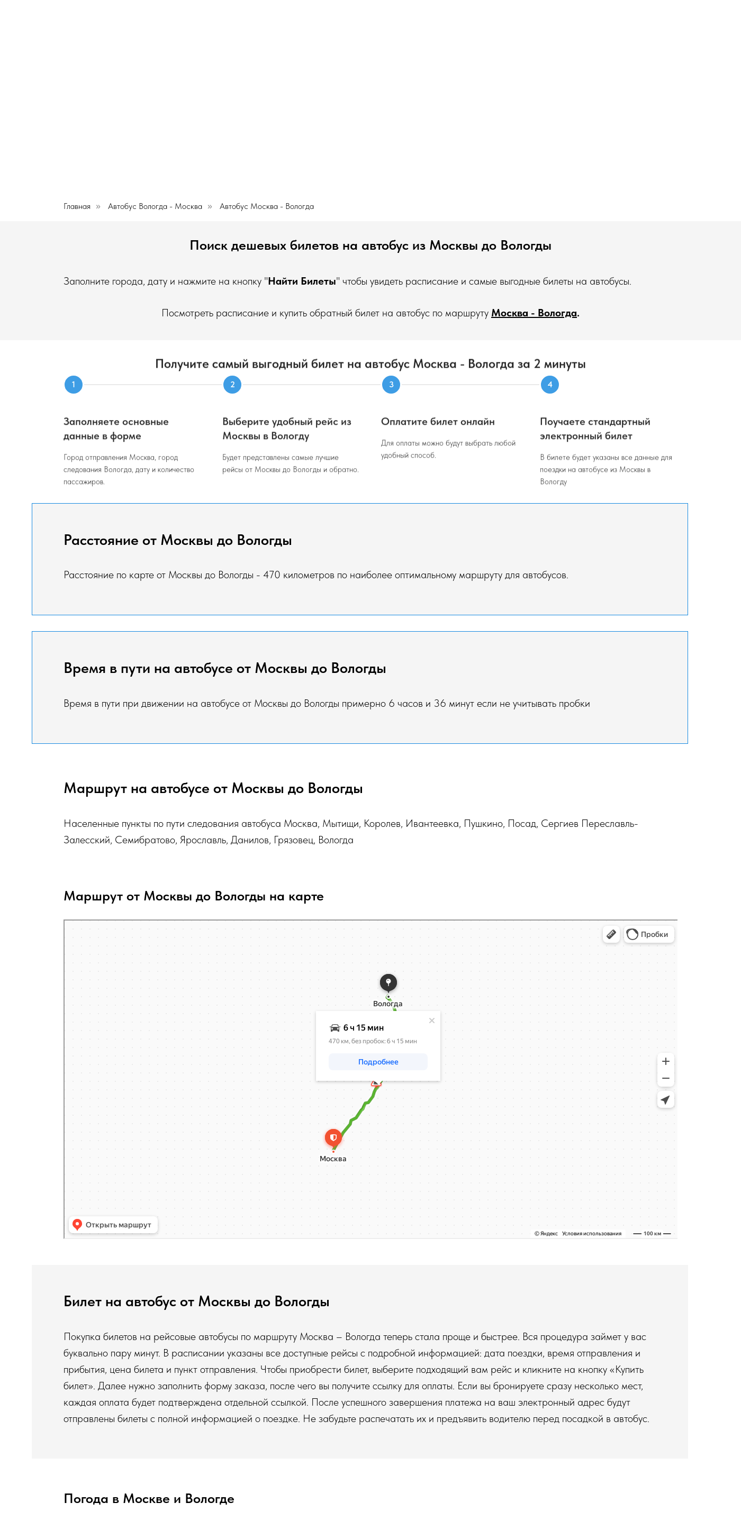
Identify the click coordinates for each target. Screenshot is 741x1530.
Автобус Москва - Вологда (267, 206)
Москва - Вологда (534, 312)
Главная (77, 206)
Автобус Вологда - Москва (155, 206)
